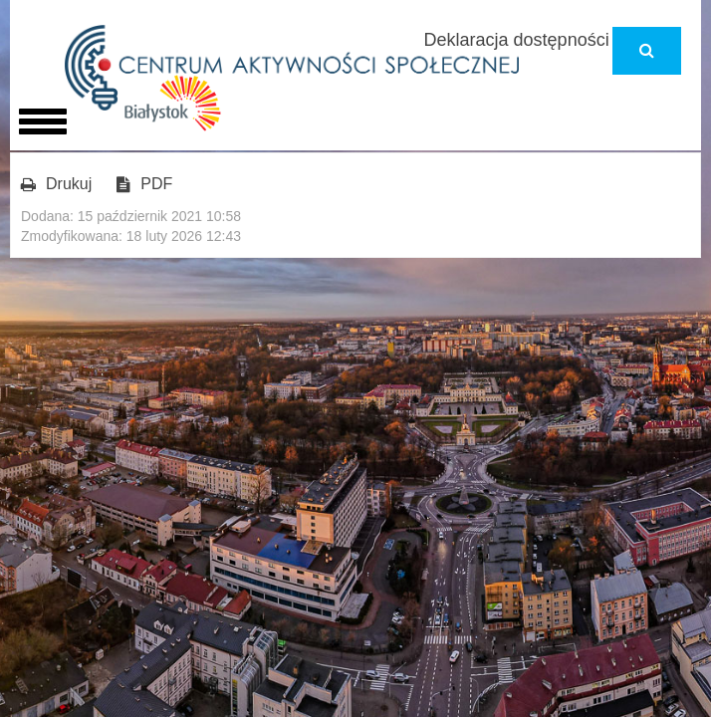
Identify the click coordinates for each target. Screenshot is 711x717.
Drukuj (56, 184)
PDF (144, 184)
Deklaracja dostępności (516, 40)
